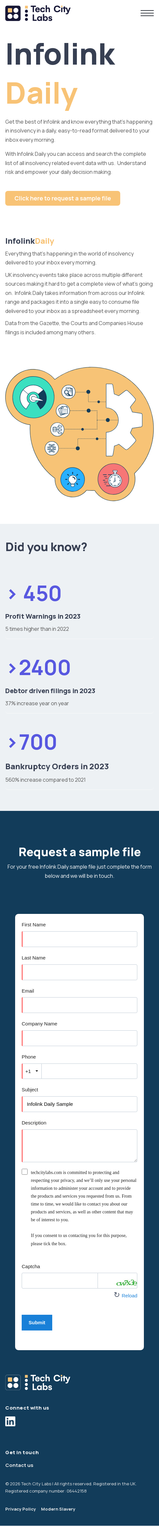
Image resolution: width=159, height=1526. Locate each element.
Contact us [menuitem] (19, 1465)
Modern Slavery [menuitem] (58, 1509)
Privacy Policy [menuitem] (20, 1509)
